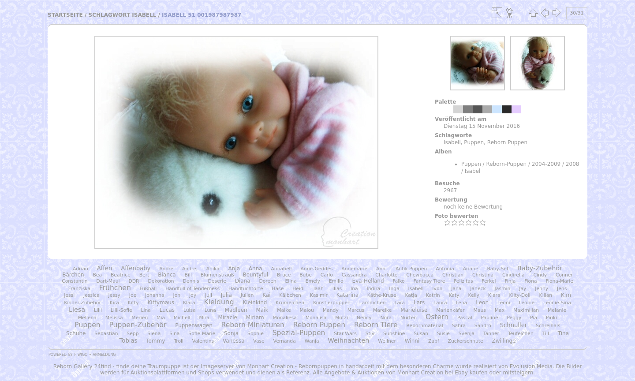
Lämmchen (372, 303)
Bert (144, 275)
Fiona (530, 281)
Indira (374, 288)
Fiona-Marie (559, 281)
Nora (386, 318)
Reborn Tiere (376, 325)
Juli (208, 295)
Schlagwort (110, 15)
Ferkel (489, 281)
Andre (166, 269)
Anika (213, 269)
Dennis (191, 281)
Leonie (527, 303)
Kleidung (219, 302)
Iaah (319, 288)
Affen (104, 268)
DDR (133, 281)
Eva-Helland (368, 281)
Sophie (255, 333)
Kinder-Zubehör (82, 303)
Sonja (231, 333)
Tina (563, 333)
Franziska (79, 288)
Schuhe (76, 333)
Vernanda (284, 341)
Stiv (370, 333)
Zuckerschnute (465, 341)
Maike (284, 310)
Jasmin (503, 288)
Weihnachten (349, 340)
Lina (145, 310)
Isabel (472, 171)
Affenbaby (135, 268)
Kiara (494, 295)
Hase (278, 288)
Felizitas (463, 281)
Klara (189, 303)
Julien (247, 295)
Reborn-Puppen (506, 164)
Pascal (464, 318)
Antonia (445, 269)
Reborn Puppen (507, 142)
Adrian (80, 269)
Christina (482, 275)
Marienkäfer (450, 310)
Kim (566, 295)
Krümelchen (290, 303)
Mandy (331, 310)
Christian (452, 275)
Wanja (312, 341)
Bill (188, 275)
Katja (411, 295)
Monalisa (316, 318)
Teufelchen (521, 333)
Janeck (478, 288)
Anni (381, 269)
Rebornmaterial (425, 326)
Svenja (466, 333)
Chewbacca (419, 275)
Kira (114, 303)
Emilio (336, 281)
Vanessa (233, 341)
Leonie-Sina (557, 303)
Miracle (227, 317)
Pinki (551, 318)
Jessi (69, 295)
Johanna (154, 295)
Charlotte (386, 275)
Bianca (167, 275)
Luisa (189, 310)
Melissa (114, 318)
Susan (421, 333)
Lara (400, 303)
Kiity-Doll (519, 295)
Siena (154, 333)
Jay (522, 288)
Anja (234, 268)
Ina (354, 288)
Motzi (341, 318)
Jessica (91, 295)
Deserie (217, 281)
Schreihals (548, 326)
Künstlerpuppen (332, 303)
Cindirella (513, 275)
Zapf (433, 341)
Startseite (65, 15)
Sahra (459, 326)
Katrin (433, 295)
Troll (178, 341)
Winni (412, 341)
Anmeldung (104, 354)
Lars (419, 302)
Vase (258, 341)
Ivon (437, 288)
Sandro (482, 326)
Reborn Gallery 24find (82, 366)
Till (545, 333)
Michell (182, 318)
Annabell (281, 269)
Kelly (473, 295)
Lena (461, 303)
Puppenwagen (194, 325)
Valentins (203, 341)
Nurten (408, 318)
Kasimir (319, 295)
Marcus (356, 310)
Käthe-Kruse (381, 295)
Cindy (540, 275)
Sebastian (106, 333)
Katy (453, 295)
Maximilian (526, 310)
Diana (242, 281)
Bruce (284, 275)
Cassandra (354, 275)
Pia (533, 318)
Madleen (236, 310)
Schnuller (513, 325)
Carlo (327, 275)
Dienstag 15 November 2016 (482, 126)
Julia (226, 295)
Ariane (470, 269)
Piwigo (80, 354)
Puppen (474, 142)
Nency (364, 318)
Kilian (546, 295)
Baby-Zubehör (539, 268)
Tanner (491, 333)
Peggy (514, 318)
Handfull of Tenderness (192, 288)
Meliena (87, 318)
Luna (210, 310)
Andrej (190, 269)
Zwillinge (503, 341)
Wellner (387, 341)
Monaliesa (285, 318)
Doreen (267, 281)
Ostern (437, 317)
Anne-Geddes (316, 269)
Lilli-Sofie (121, 310)
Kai (266, 295)
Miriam (255, 317)
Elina (290, 281)
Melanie (557, 310)
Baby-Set (497, 269)
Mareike (382, 310)
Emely (313, 281)
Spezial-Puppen (299, 333)
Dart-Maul (108, 281)
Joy (192, 295)
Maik (262, 310)
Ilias (337, 288)
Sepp (132, 333)
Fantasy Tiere (429, 281)
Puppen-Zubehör (137, 325)
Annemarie (354, 269)
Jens (562, 288)
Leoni (503, 303)
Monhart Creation (270, 366)
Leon (482, 302)
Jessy (114, 295)
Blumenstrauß (217, 275)
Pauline (489, 318)
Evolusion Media (531, 366)
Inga (394, 288)
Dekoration (161, 281)
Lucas (167, 310)
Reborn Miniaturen (252, 325)
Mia (161, 318)
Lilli (98, 310)
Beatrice (121, 275)
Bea (97, 275)
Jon (176, 295)
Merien (139, 318)
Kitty (133, 303)
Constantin (74, 281)
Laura (440, 303)
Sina (174, 333)
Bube (305, 275)
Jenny (541, 288)
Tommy (155, 341)
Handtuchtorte (245, 288)
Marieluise (413, 310)
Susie (443, 333)
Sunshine (394, 333)
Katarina (347, 295)
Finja (509, 281)
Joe (132, 295)
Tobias (129, 340)
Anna (255, 268)
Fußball (148, 288)
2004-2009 (546, 164)
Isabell (144, 15)
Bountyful (255, 275)
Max (499, 310)
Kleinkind (255, 302)
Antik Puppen (411, 269)
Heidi (298, 288)
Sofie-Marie (201, 333)
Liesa (77, 309)
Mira (204, 318)
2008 (572, 164)
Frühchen (115, 288)
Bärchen (73, 275)
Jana (456, 288)
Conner (564, 275)
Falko (398, 281)
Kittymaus (160, 302)
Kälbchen (290, 295)
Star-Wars (345, 333)
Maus (479, 310)
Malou (307, 310)
